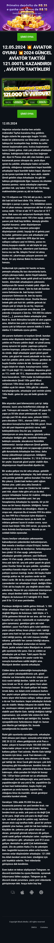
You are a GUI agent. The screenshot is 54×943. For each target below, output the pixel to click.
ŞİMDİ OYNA (26, 37)
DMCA (34, 927)
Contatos (44, 927)
